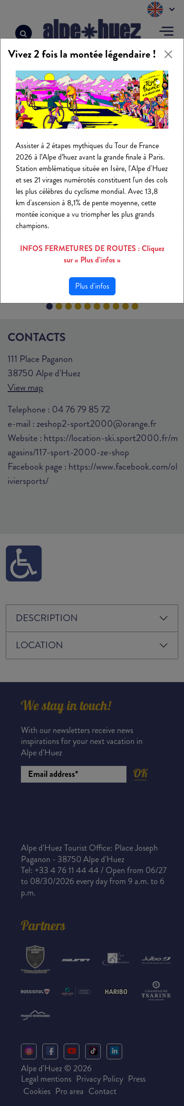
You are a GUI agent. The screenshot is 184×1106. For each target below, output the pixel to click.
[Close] (168, 54)
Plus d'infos (92, 286)
